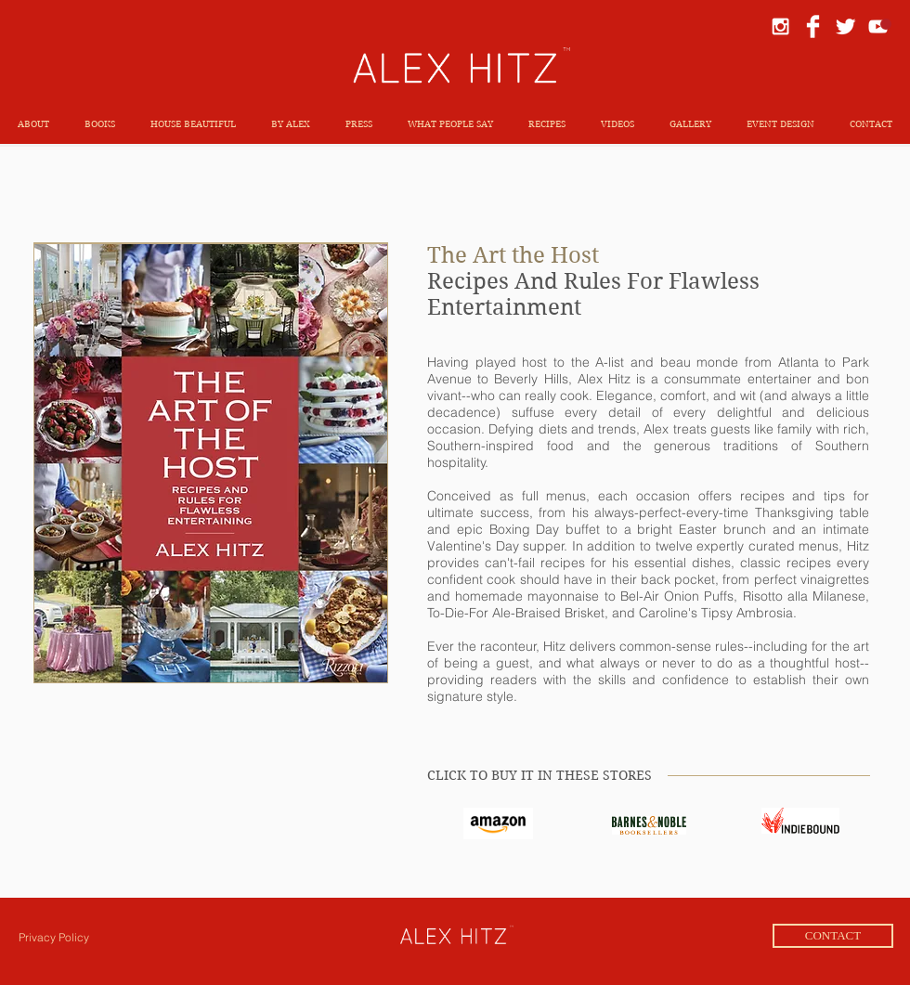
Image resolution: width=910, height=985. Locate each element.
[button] (99, 124)
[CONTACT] (833, 936)
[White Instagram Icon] (780, 26)
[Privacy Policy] (54, 938)
